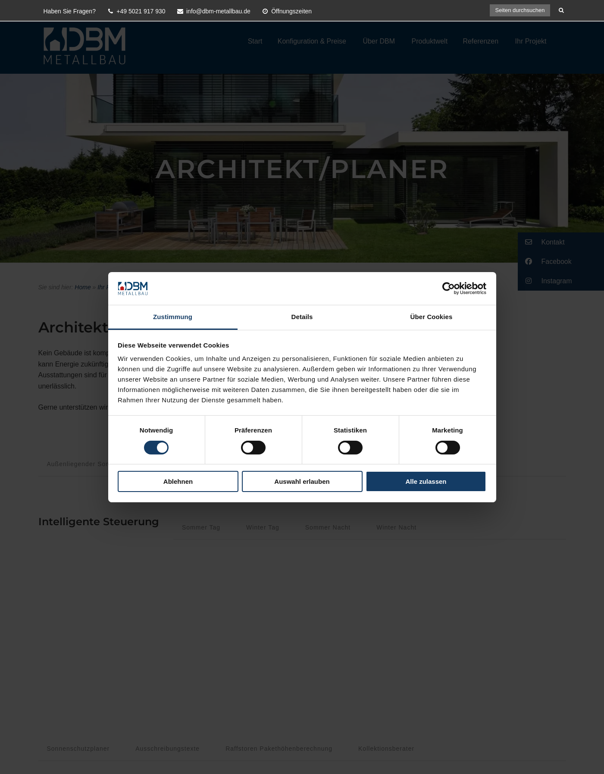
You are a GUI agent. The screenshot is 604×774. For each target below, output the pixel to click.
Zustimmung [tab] (172, 316)
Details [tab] (302, 316)
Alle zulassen (425, 481)
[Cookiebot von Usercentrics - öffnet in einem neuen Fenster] (448, 288)
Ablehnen (178, 481)
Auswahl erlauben (301, 481)
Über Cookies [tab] (431, 316)
